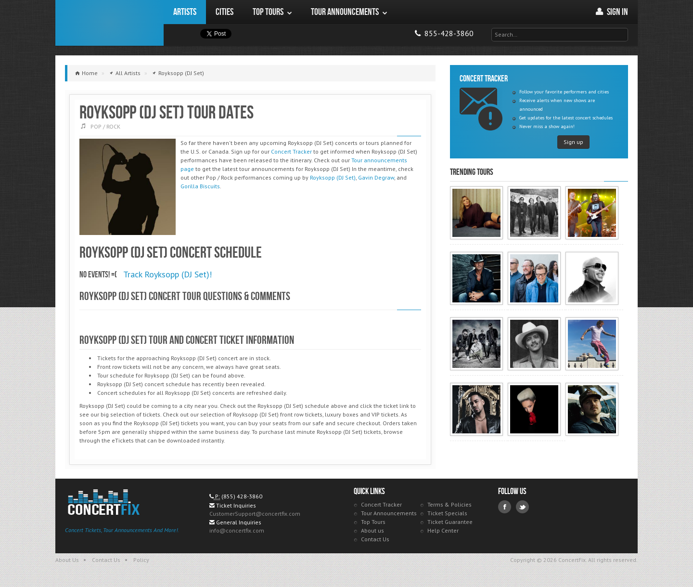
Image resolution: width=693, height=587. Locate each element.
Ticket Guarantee (450, 521)
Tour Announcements (389, 513)
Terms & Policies (449, 504)
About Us (67, 559)
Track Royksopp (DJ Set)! (167, 274)
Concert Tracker (291, 151)
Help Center (443, 530)
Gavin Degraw (376, 177)
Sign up (573, 141)
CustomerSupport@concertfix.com (254, 513)
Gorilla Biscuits (200, 186)
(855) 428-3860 (241, 496)
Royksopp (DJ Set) (333, 177)
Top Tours (373, 521)
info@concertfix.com (236, 530)
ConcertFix (109, 23)
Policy (141, 559)
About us (372, 530)
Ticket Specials (447, 513)
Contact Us (375, 539)
